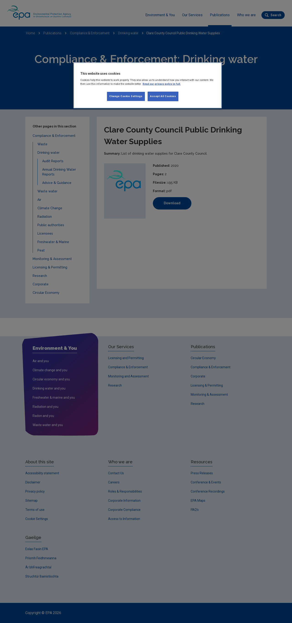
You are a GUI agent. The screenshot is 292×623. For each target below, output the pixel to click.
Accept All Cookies (163, 96)
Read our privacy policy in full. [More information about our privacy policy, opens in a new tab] (162, 83)
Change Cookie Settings (126, 96)
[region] (147, 85)
